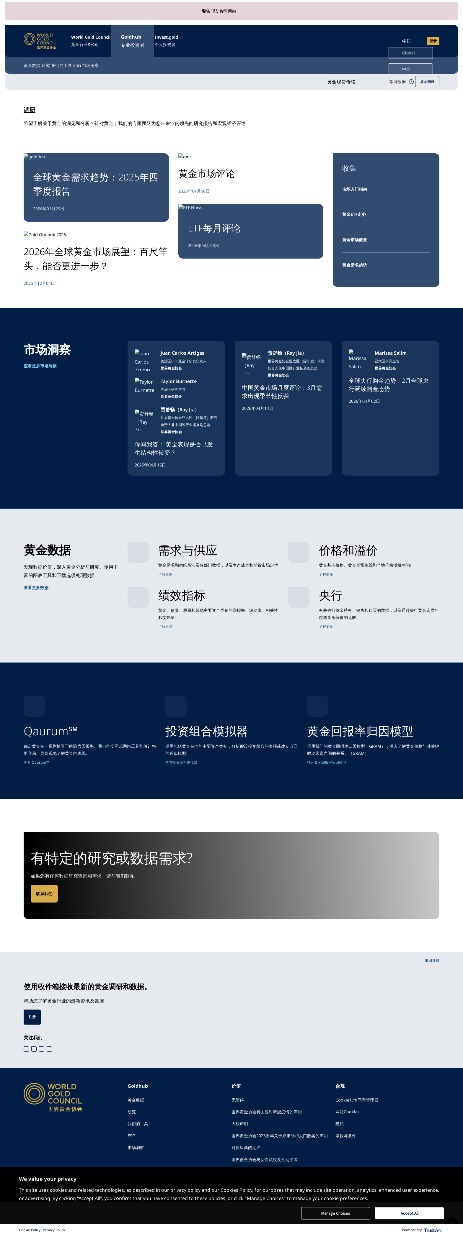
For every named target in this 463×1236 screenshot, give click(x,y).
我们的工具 (92, 59)
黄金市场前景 (356, 236)
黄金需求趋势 (356, 261)
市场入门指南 (356, 184)
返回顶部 (431, 978)
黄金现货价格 (328, 76)
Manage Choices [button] (335, 1213)
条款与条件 (347, 1158)
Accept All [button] (410, 1213)
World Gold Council (102, 38)
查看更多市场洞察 (42, 363)
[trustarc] (433, 1230)
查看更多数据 (38, 585)
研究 (61, 59)
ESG (122, 59)
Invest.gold (199, 38)
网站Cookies (349, 1132)
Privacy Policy (54, 1229)
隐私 (340, 1145)
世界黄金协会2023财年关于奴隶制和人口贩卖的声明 (281, 1162)
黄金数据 (33, 59)
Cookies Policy (236, 1189)
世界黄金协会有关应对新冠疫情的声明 (271, 1132)
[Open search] (380, 38)
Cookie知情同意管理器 (359, 1119)
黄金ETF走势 (355, 210)
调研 (31, 104)
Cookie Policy (29, 1229)
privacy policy (185, 1189)
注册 (33, 1035)
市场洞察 (150, 59)
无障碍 (238, 1119)
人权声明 (240, 1145)
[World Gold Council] (40, 37)
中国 (407, 37)
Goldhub (155, 38)
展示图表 (426, 76)
